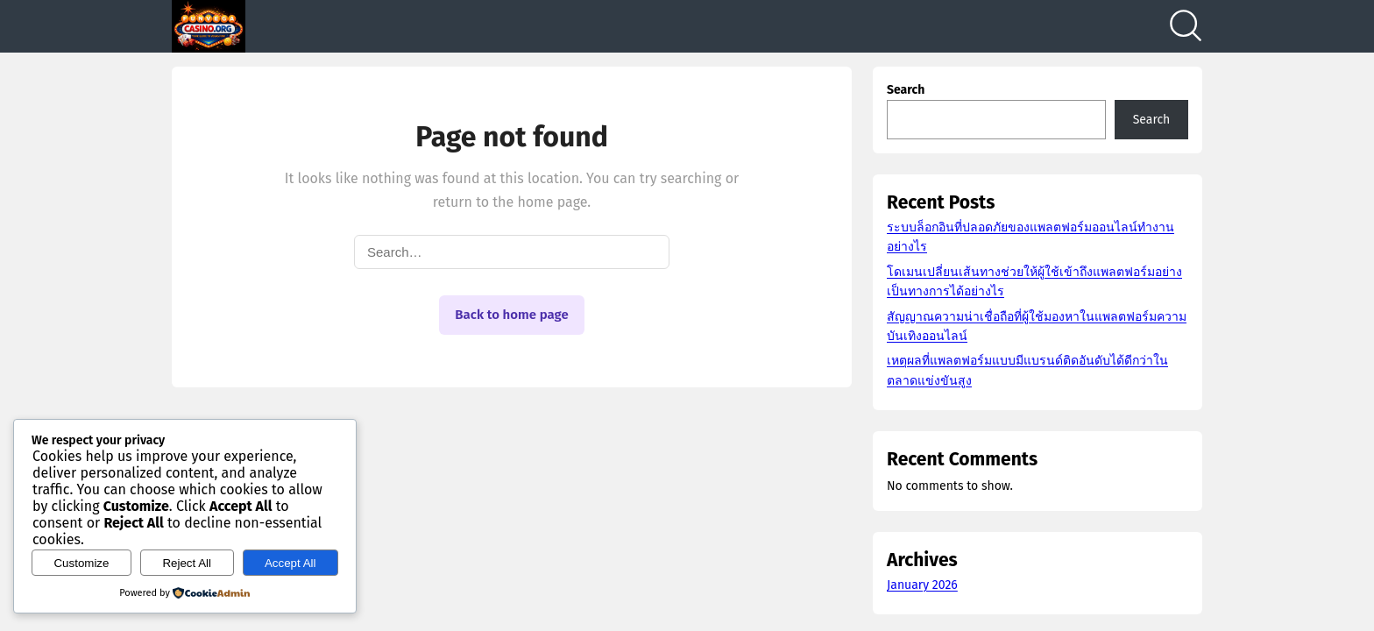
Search (905, 89)
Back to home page (511, 315)
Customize (81, 563)
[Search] (1185, 26)
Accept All (290, 563)
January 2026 (922, 585)
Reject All (186, 563)
